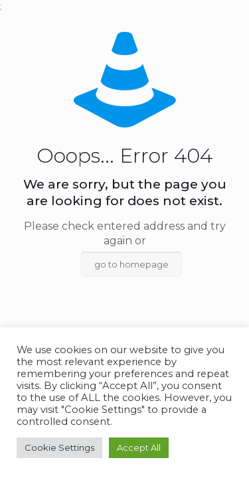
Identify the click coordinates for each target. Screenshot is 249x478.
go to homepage (131, 264)
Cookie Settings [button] (59, 447)
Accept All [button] (139, 447)
